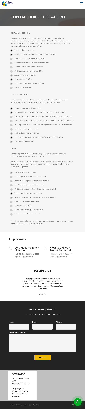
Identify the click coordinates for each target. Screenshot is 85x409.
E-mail (34, 322)
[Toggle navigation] (81, 3)
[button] (14, 286)
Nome (11, 322)
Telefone (59, 322)
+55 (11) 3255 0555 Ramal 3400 (27, 254)
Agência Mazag (36, 405)
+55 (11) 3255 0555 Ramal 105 (61, 254)
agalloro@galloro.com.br (24, 257)
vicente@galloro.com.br (58, 257)
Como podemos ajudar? (17, 332)
